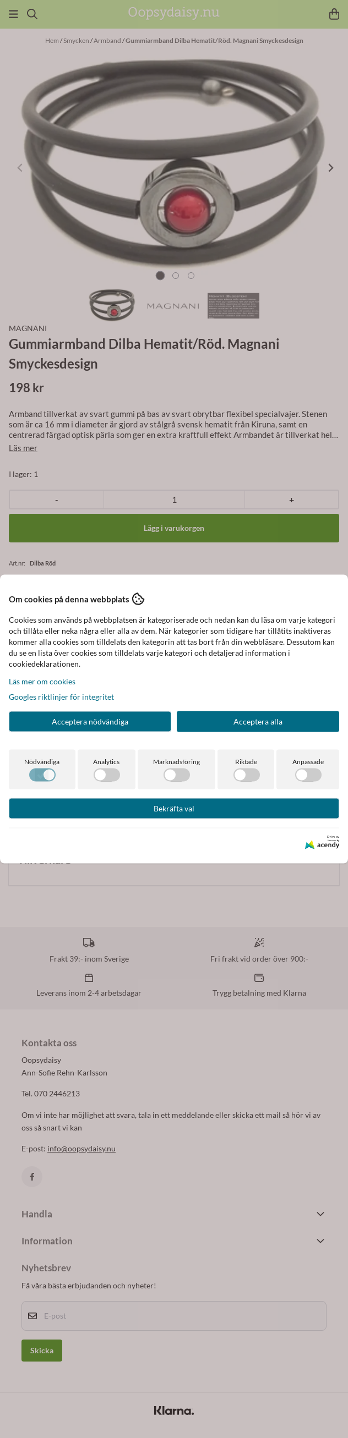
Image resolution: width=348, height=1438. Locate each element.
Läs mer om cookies (42, 681)
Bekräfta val (174, 808)
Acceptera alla (257, 721)
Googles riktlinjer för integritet (61, 696)
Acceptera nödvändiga (90, 721)
